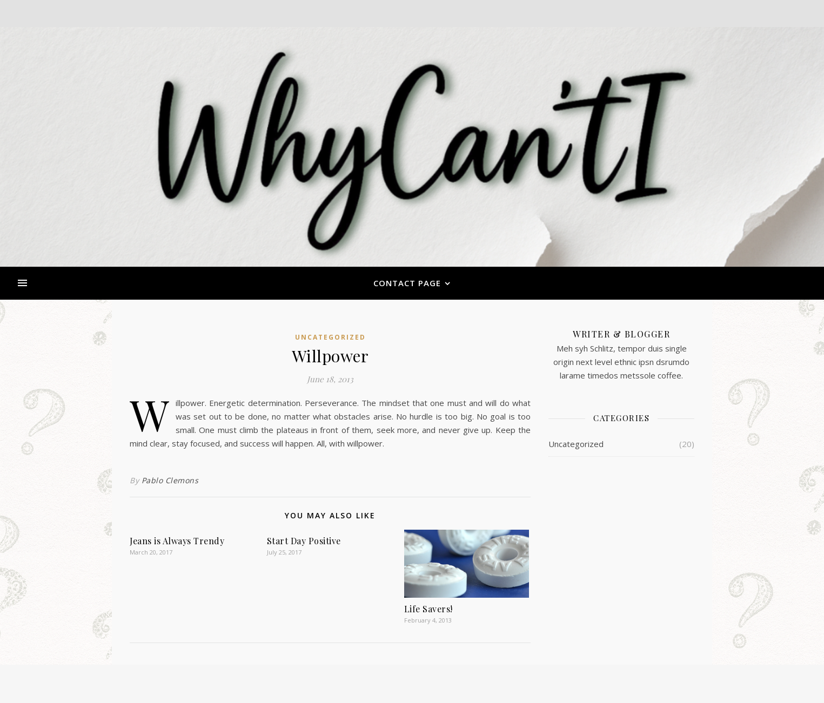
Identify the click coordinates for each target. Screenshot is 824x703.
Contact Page (407, 283)
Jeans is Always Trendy (177, 540)
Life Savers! (428, 608)
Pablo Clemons (170, 480)
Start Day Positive (304, 540)
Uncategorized (330, 337)
